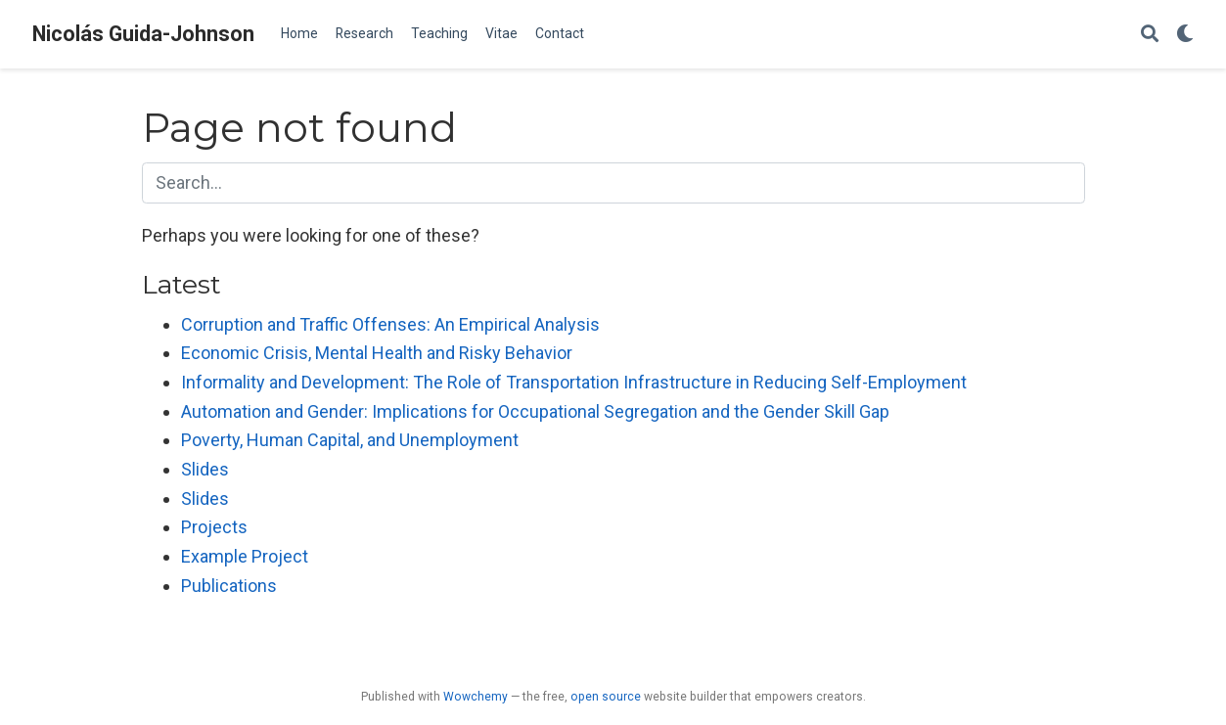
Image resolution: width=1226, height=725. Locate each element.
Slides (205, 469)
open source (605, 696)
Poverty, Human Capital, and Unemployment (350, 440)
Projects (214, 527)
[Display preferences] (1185, 34)
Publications (229, 585)
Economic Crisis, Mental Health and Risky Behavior (376, 352)
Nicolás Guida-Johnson (143, 34)
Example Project (244, 556)
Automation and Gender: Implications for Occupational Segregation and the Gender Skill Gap (535, 411)
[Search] (1149, 34)
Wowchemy (475, 696)
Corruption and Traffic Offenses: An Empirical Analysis (390, 324)
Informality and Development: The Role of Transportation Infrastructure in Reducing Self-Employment (574, 382)
